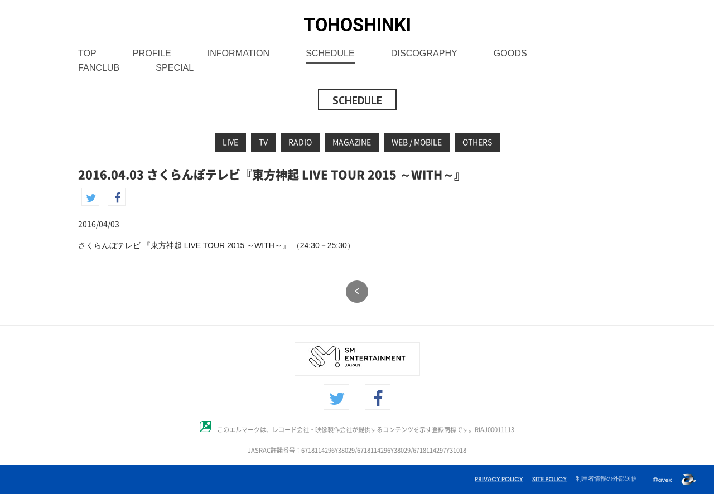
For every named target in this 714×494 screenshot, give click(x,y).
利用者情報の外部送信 (606, 478)
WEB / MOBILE (417, 142)
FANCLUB (98, 68)
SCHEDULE (330, 54)
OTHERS (477, 142)
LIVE (230, 142)
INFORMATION (238, 54)
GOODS (510, 54)
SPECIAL (175, 68)
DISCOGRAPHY (424, 54)
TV (263, 142)
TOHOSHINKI (357, 25)
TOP (87, 54)
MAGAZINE (351, 142)
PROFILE (152, 54)
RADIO (300, 142)
